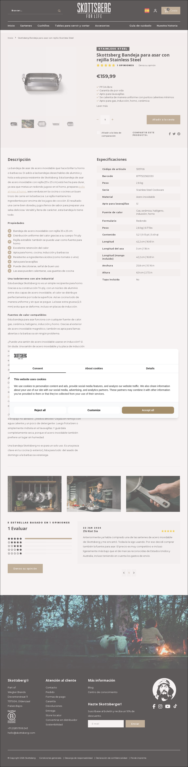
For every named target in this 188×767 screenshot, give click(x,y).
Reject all (40, 410)
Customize (94, 410)
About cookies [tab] (94, 368)
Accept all (148, 410)
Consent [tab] (37, 368)
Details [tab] (150, 368)
